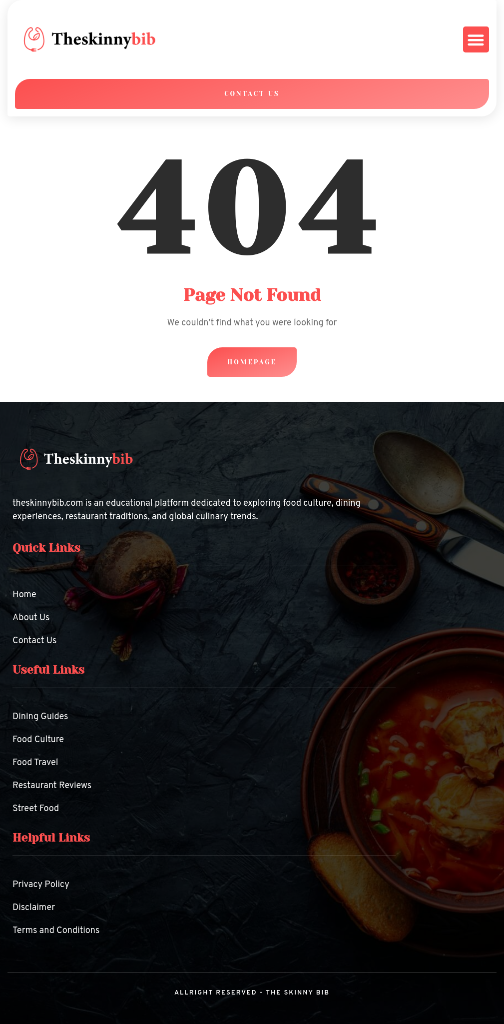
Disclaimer (33, 908)
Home (24, 595)
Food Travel (35, 763)
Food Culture (38, 740)
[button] (476, 39)
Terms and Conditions (55, 931)
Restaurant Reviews (51, 786)
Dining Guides (40, 717)
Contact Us (34, 641)
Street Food (35, 809)
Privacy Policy (40, 885)
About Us (31, 618)
